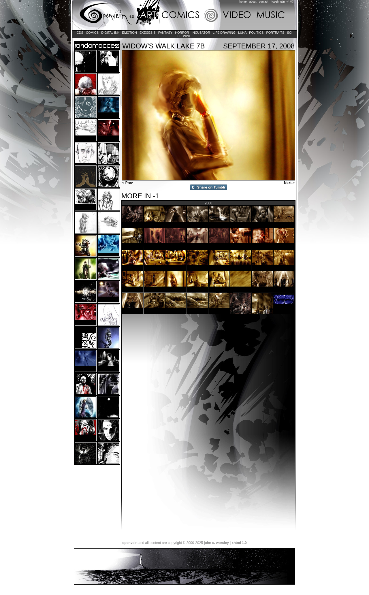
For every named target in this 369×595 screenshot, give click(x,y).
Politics (256, 32)
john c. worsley (216, 543)
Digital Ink (110, 32)
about (252, 1)
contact (263, 1)
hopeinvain (278, 1)
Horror (182, 32)
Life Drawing (224, 32)
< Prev (127, 183)
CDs (80, 32)
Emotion (129, 32)
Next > (289, 183)
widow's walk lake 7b (163, 46)
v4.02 (289, 1)
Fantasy (165, 32)
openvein (130, 543)
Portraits (275, 32)
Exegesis (148, 32)
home (243, 1)
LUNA (242, 32)
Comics (92, 32)
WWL (187, 36)
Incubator (201, 32)
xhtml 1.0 (239, 543)
